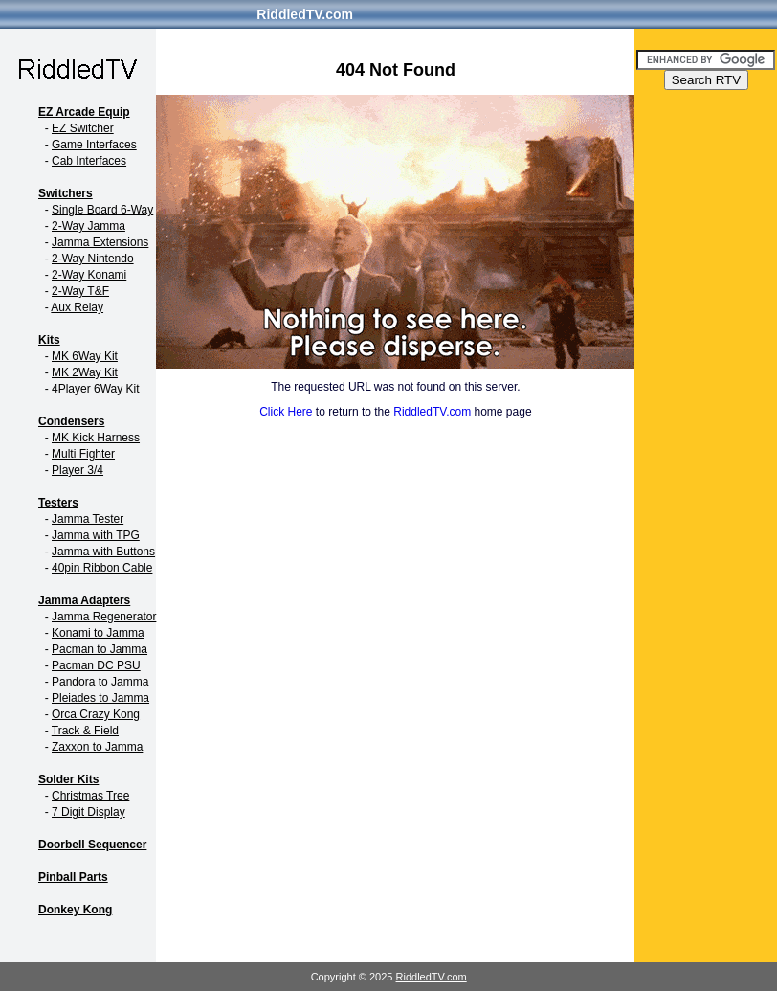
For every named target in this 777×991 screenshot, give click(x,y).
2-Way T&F (80, 291)
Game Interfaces (94, 144)
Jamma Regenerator (104, 616)
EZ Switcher (83, 128)
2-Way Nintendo (93, 258)
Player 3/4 (77, 470)
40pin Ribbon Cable (102, 567)
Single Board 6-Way (102, 209)
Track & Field (85, 730)
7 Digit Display (88, 812)
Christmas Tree (90, 795)
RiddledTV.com (304, 14)
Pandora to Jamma (100, 681)
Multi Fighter (83, 454)
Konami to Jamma (98, 633)
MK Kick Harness (96, 437)
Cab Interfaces (89, 161)
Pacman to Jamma (99, 649)
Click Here (285, 411)
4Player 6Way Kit (96, 388)
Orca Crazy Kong (96, 714)
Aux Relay (77, 307)
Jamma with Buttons (103, 551)
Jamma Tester (87, 519)
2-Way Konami (89, 275)
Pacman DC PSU (96, 665)
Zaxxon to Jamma (97, 747)
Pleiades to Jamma (100, 698)
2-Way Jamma (88, 226)
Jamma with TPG (96, 535)
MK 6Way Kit (85, 356)
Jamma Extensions (100, 242)
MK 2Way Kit (85, 372)
